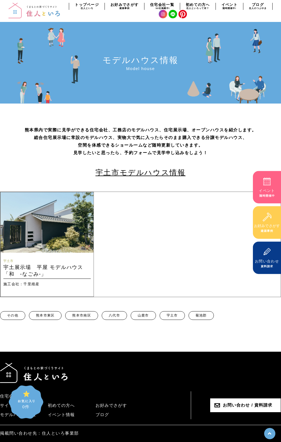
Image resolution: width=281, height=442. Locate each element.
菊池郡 (201, 315)
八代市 (114, 315)
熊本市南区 (81, 315)
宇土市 (172, 315)
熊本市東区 (45, 315)
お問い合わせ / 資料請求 (247, 405)
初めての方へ (61, 405)
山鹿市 (143, 315)
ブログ (102, 414)
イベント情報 (61, 414)
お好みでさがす (111, 405)
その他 (12, 315)
